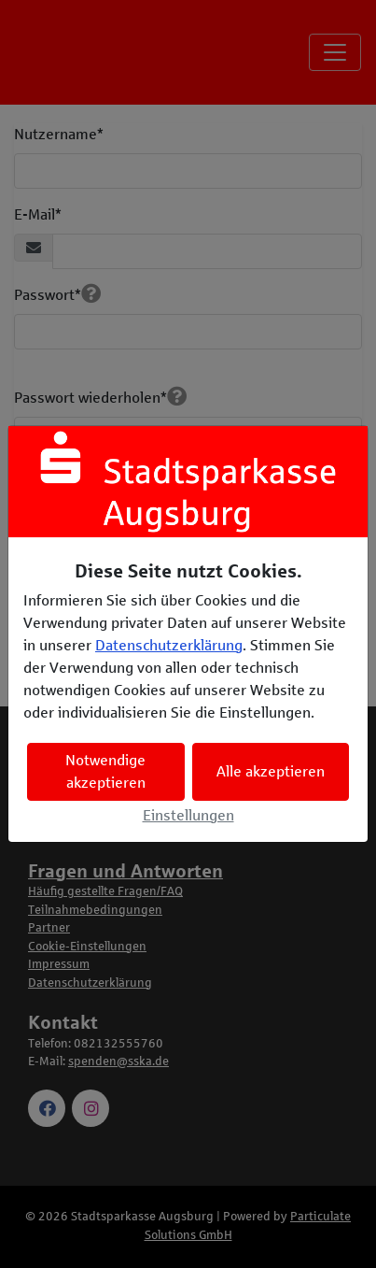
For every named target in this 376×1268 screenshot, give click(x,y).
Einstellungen (188, 815)
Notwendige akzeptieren (105, 771)
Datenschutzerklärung (169, 645)
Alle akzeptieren (270, 771)
